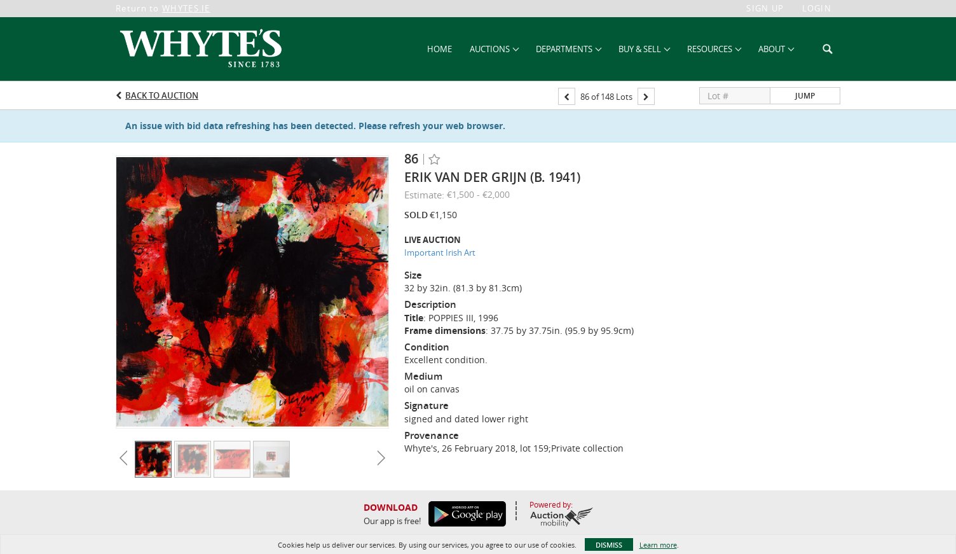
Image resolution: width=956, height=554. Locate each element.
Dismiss (609, 545)
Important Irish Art (439, 252)
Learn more (658, 545)
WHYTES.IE (186, 8)
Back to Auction (161, 95)
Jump (805, 95)
